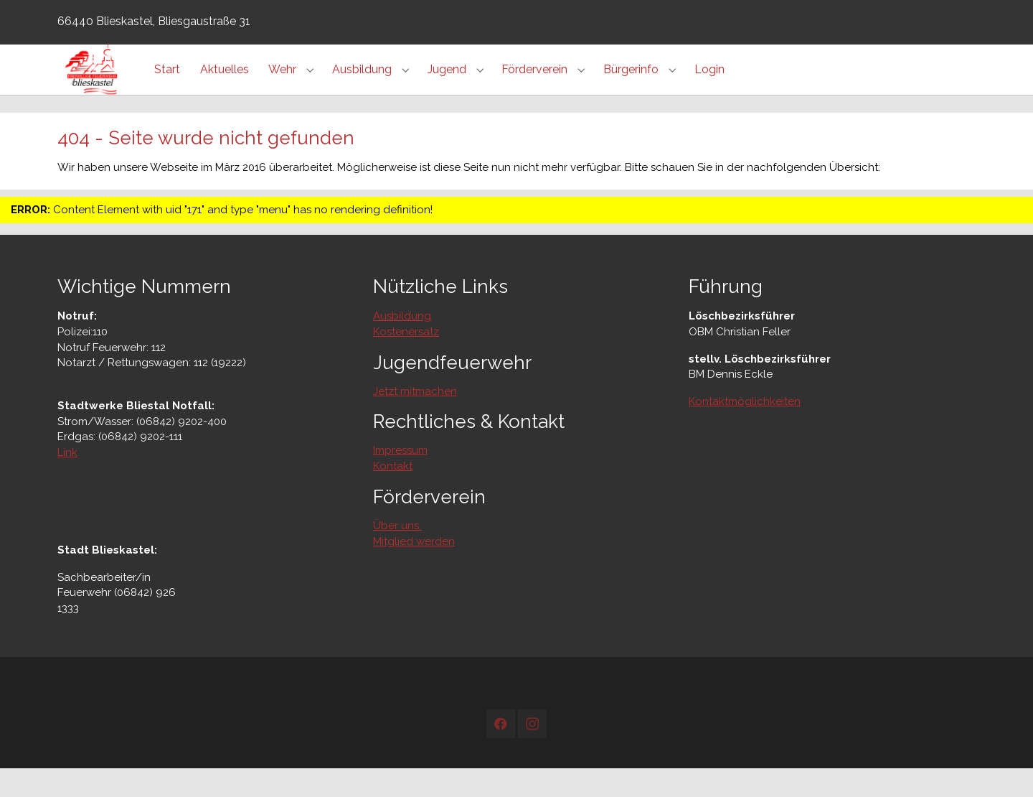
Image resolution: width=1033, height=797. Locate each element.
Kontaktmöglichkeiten (745, 430)
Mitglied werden (414, 570)
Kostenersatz (406, 360)
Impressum (400, 478)
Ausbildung (402, 344)
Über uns (397, 554)
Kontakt (392, 494)
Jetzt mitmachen (415, 420)
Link (67, 481)
